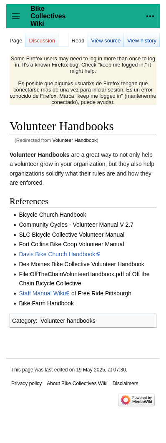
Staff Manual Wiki (41, 293)
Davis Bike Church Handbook (57, 254)
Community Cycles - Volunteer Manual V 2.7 (76, 224)
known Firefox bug (56, 65)
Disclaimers (125, 383)
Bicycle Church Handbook (52, 214)
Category (24, 320)
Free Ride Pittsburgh (104, 293)
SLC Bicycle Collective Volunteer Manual (71, 234)
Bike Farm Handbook (46, 303)
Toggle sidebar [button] (18, 20)
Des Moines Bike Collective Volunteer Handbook (81, 264)
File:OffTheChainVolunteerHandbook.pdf (71, 274)
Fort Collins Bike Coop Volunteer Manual (71, 244)
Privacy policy (26, 383)
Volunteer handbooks (68, 320)
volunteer (27, 164)
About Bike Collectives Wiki (77, 383)
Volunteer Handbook (75, 140)
